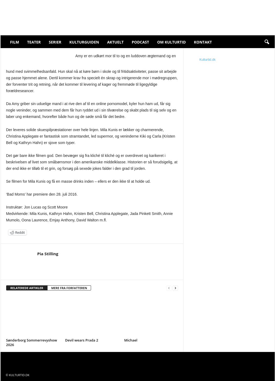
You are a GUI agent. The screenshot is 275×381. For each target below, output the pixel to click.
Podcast (140, 42)
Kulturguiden (84, 42)
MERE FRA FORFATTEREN (69, 288)
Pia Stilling (47, 253)
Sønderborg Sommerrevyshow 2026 (31, 342)
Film (14, 42)
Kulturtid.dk (208, 60)
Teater (34, 42)
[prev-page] (169, 288)
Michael (131, 340)
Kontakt (203, 42)
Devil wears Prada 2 (81, 340)
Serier (55, 42)
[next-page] (175, 288)
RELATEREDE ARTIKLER (26, 288)
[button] (267, 42)
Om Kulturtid (171, 42)
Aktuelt (115, 42)
